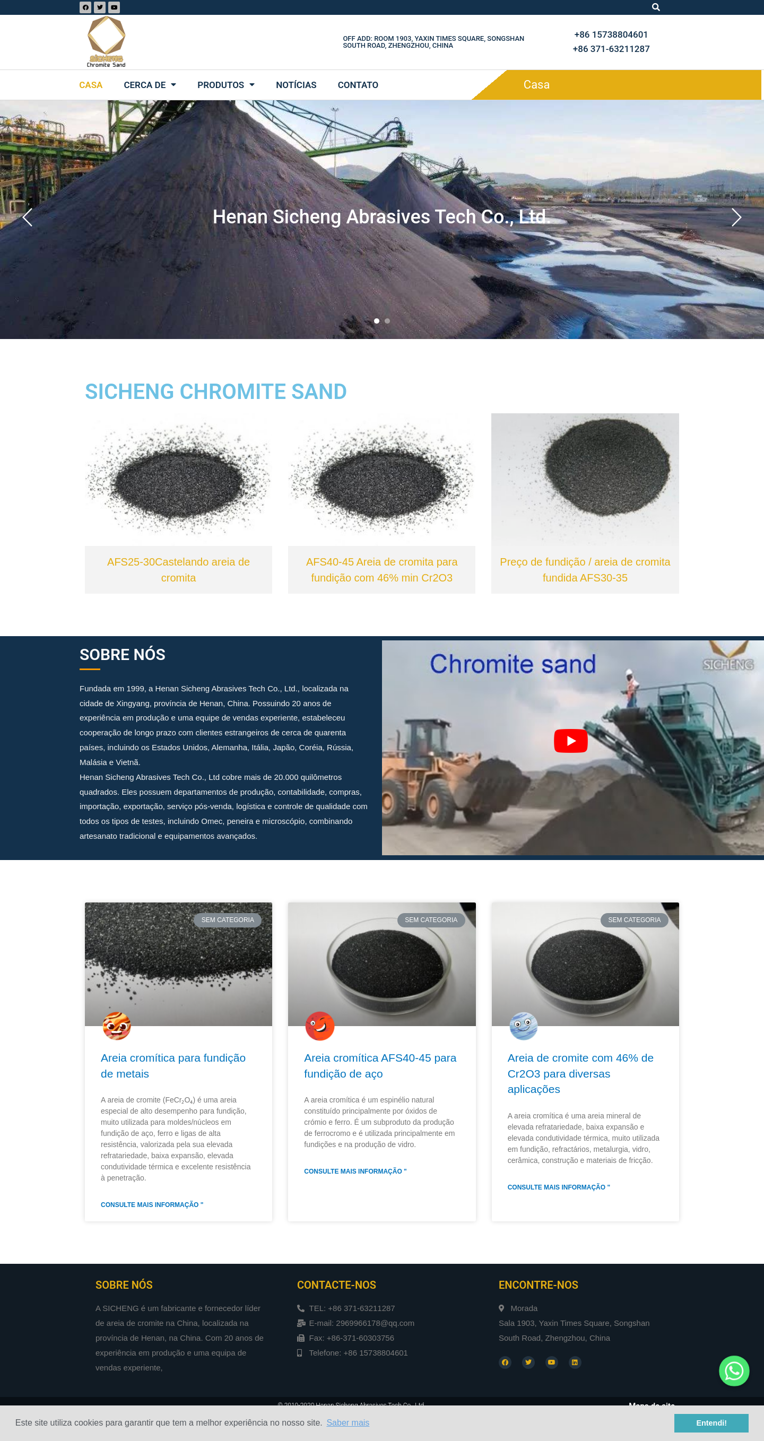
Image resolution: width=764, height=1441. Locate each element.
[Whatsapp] (734, 1371)
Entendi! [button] (711, 1423)
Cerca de (150, 84)
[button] (376, 321)
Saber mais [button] (347, 1422)
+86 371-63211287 (611, 49)
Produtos (226, 84)
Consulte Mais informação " (152, 1205)
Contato (358, 85)
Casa (90, 85)
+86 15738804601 (611, 34)
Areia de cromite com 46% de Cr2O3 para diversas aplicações (581, 1073)
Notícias (296, 85)
